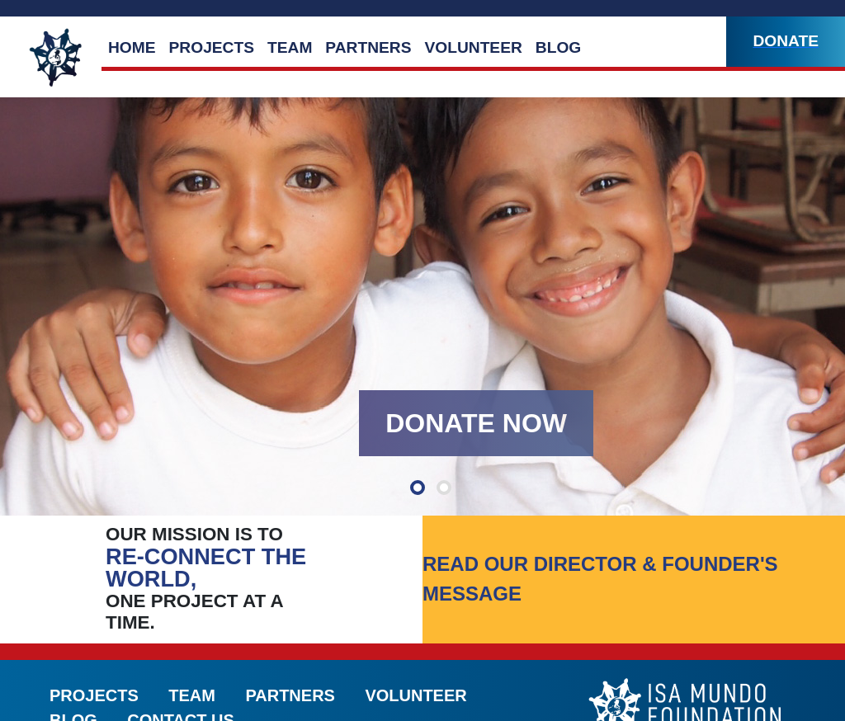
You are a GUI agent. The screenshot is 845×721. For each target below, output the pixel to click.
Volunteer (473, 47)
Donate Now (476, 423)
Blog (558, 47)
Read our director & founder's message (600, 579)
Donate (786, 40)
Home (132, 47)
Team (289, 47)
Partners (368, 47)
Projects (211, 47)
